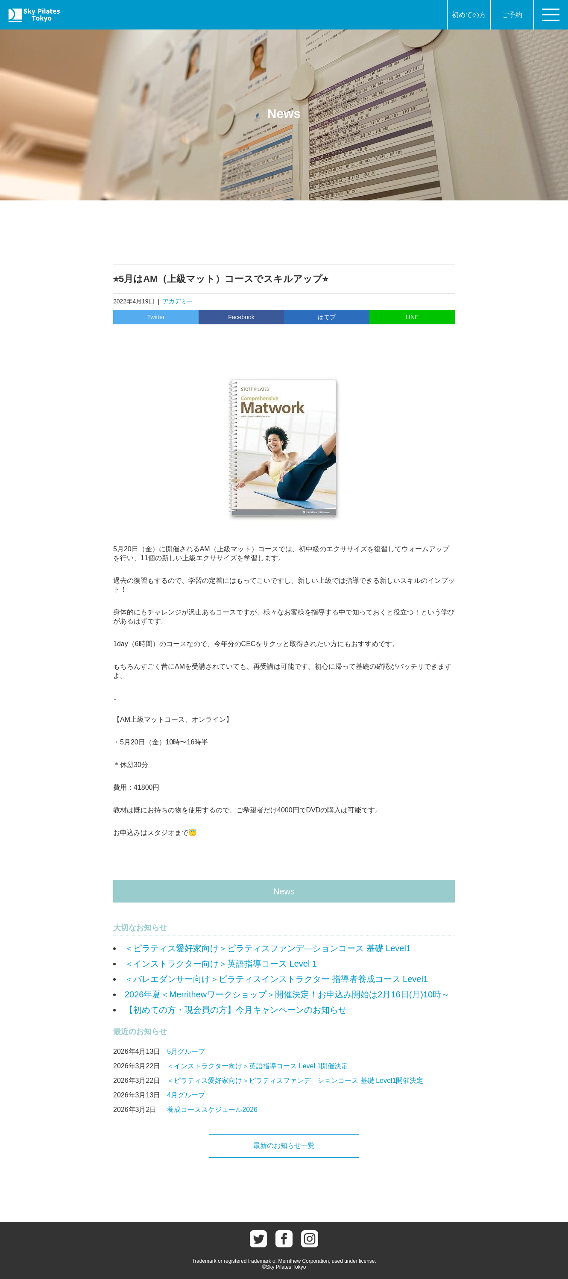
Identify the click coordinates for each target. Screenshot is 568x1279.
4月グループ (186, 1095)
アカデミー (178, 301)
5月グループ (186, 1051)
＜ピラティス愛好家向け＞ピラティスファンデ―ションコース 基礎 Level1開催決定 (295, 1080)
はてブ (327, 317)
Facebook (241, 317)
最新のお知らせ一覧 (284, 1145)
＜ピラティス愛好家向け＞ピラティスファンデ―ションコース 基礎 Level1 (268, 948)
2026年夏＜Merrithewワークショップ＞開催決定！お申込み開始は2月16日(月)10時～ (287, 994)
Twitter (155, 317)
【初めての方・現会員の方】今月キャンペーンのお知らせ (236, 1009)
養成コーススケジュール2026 (212, 1109)
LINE (412, 317)
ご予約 (512, 14)
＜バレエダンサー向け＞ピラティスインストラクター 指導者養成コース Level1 (276, 979)
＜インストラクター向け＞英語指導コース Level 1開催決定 (257, 1066)
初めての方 (469, 14)
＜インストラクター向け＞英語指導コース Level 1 (221, 963)
